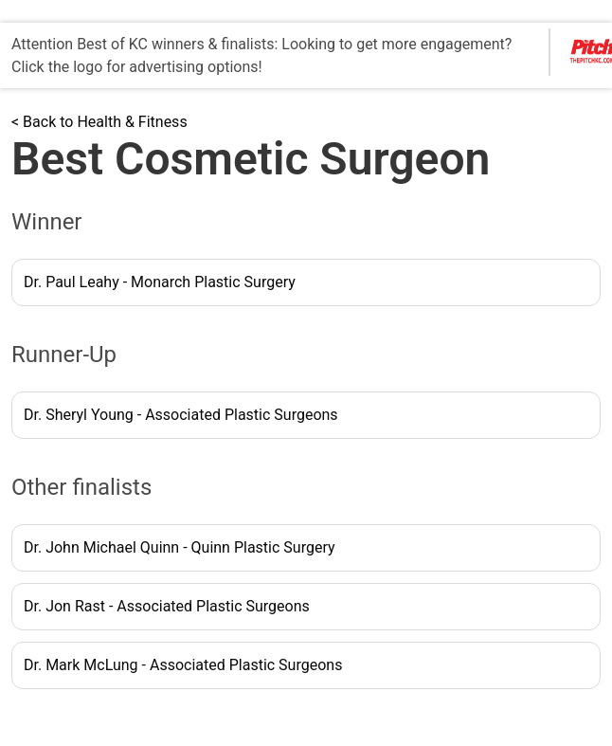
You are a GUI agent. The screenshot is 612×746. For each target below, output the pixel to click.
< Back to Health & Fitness (99, 122)
